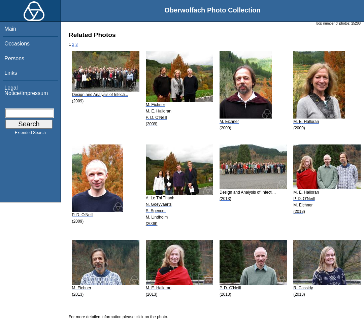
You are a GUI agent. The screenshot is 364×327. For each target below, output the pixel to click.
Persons (14, 58)
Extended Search (30, 134)
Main (10, 29)
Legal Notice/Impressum (26, 90)
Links (10, 73)
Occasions (17, 43)
